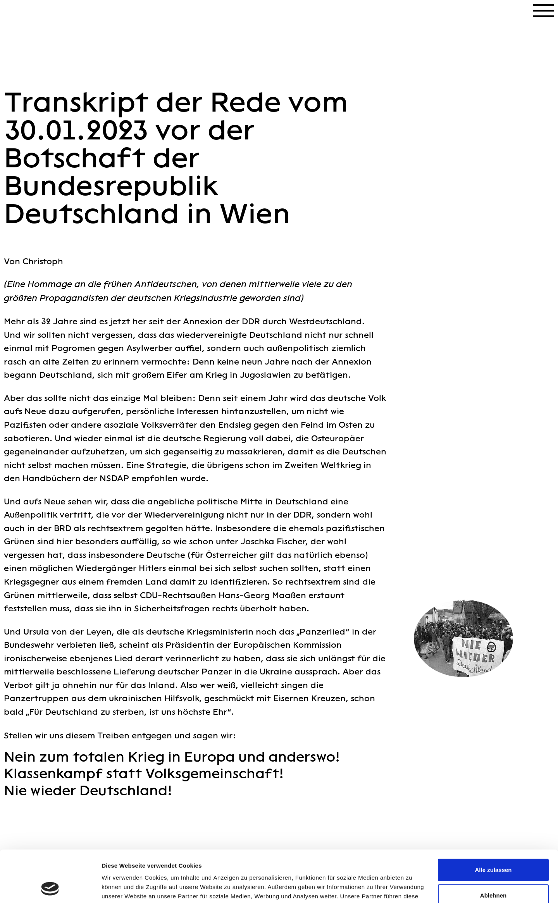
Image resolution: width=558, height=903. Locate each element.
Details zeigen (121, 887)
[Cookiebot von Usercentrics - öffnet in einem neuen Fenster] (50, 888)
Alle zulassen (493, 821)
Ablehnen (493, 846)
